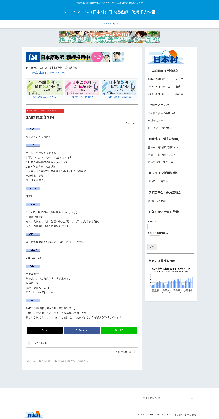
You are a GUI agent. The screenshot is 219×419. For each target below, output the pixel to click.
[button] (192, 398)
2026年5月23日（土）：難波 (164, 86)
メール (151, 221)
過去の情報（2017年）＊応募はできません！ (45, 111)
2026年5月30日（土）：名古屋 (165, 94)
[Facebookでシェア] (82, 330)
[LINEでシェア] (119, 330)
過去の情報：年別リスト (162, 162)
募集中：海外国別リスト (162, 154)
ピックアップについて (160, 128)
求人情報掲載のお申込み (162, 113)
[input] (168, 398)
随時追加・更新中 (158, 181)
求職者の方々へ (157, 120)
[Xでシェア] (45, 330)
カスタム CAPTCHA (158, 233)
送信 (152, 246)
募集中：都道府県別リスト (163, 147)
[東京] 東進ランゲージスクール (49, 72)
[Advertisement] (109, 378)
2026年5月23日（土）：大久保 (165, 79)
